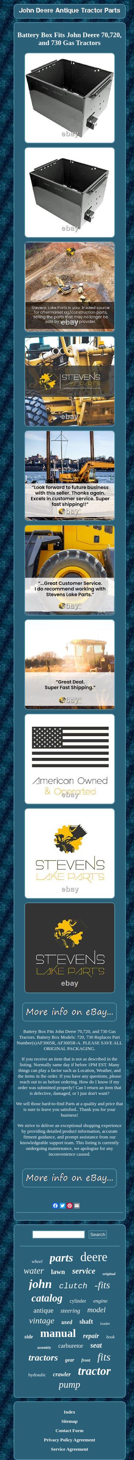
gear (69, 1360)
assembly (44, 1347)
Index (69, 1412)
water (34, 1270)
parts (61, 1257)
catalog (47, 1298)
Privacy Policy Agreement (69, 1439)
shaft (86, 1321)
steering (70, 1310)
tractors (43, 1357)
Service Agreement (69, 1449)
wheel (37, 1261)
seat (96, 1345)
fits (104, 1357)
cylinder (78, 1301)
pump (69, 1384)
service (83, 1271)
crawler (62, 1374)
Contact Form (69, 1430)
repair (91, 1335)
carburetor (70, 1345)
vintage (41, 1320)
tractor (94, 1371)
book (110, 1336)
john (40, 1283)
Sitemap (69, 1421)
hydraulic (37, 1374)
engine (100, 1301)
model (96, 1309)
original (109, 1274)
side (28, 1336)
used (66, 1322)
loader (105, 1323)
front (85, 1360)
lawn (58, 1271)
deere (94, 1257)
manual (58, 1333)
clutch (73, 1286)
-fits (102, 1284)
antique (43, 1310)
